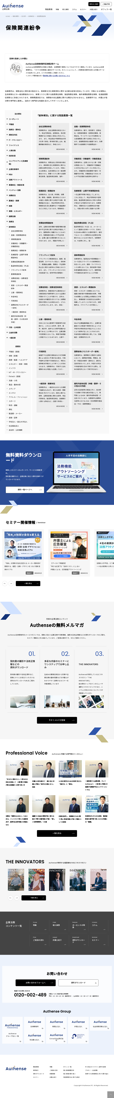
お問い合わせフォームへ (36, 982)
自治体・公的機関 (15, 430)
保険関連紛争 (16, 239)
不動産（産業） (15, 351)
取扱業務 (16, 16)
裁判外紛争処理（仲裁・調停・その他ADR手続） (19, 319)
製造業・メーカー (15, 413)
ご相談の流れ (54, 1070)
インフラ (12, 368)
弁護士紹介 (93, 9)
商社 (10, 409)
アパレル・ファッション (18, 397)
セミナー (83, 9)
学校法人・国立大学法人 (18, 422)
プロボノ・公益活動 (91, 1070)
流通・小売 (13, 380)
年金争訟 (14, 296)
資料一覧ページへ (25, 489)
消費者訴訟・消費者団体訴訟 (19, 279)
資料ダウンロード (78, 982)
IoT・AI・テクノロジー (17, 372)
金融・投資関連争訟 (18, 235)
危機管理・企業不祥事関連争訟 (19, 256)
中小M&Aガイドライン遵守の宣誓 (95, 1067)
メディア (12, 389)
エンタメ (12, 393)
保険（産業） (14, 356)
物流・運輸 (13, 405)
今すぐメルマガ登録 (57, 720)
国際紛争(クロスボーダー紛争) (19, 306)
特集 (57, 9)
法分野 (23, 16)
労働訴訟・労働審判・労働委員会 (19, 244)
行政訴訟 (14, 301)
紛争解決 (31, 16)
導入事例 (65, 9)
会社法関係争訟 (17, 231)
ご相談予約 (106, 4)
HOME (8, 16)
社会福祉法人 (14, 426)
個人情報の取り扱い (69, 1074)
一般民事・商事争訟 (18, 312)
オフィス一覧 (67, 1067)
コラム (74, 9)
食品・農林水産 (15, 384)
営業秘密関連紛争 (18, 262)
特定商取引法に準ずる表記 (71, 1077)
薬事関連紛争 (16, 274)
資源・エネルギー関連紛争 (19, 286)
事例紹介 (36, 1070)
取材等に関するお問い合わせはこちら (56, 75)
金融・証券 (13, 417)
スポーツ (12, 401)
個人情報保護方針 (68, 1070)
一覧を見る (28, 583)
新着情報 (52, 1074)
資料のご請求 (94, 4)
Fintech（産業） (15, 376)
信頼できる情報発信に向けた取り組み (96, 1074)
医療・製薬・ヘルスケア (18, 360)
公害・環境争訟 (17, 292)
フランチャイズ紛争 (18, 270)
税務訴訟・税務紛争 (18, 250)
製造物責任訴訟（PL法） (20, 266)
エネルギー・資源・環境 (18, 364)
